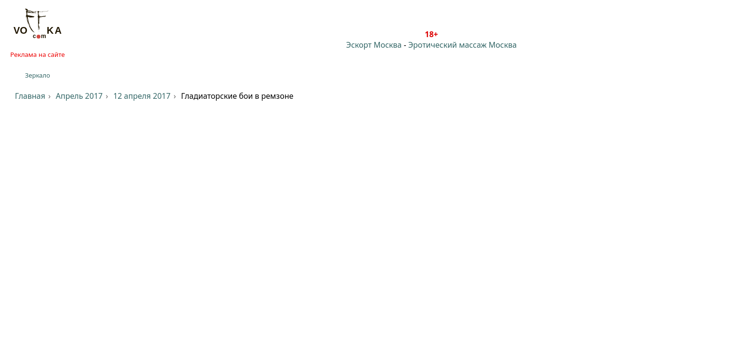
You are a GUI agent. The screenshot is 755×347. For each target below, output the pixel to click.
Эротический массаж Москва (462, 45)
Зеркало (37, 75)
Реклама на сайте (37, 54)
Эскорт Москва (374, 45)
